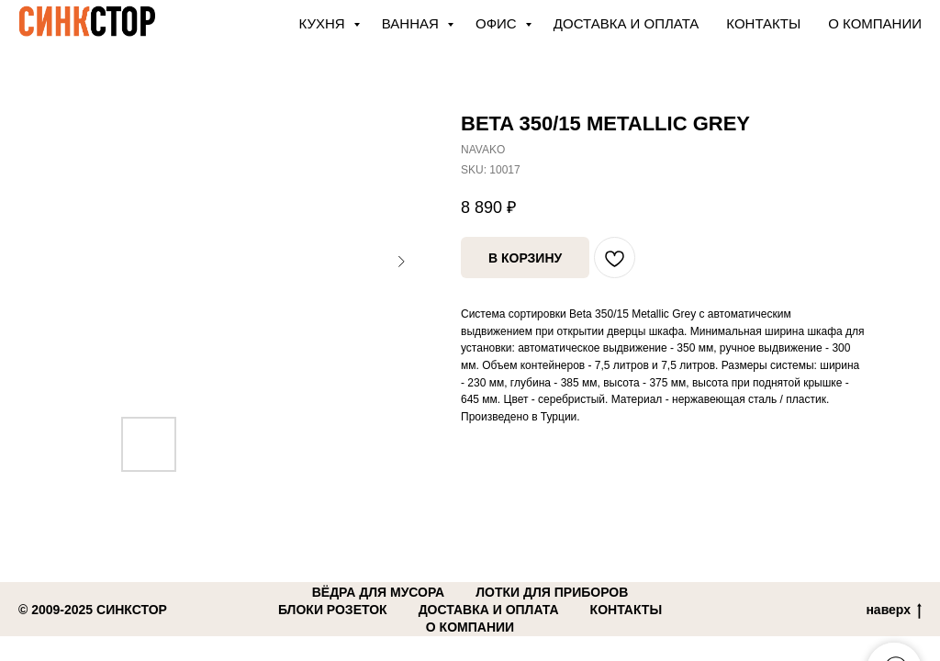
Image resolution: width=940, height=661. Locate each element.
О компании (875, 23)
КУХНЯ (324, 23)
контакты (626, 609)
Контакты (763, 23)
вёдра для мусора (378, 592)
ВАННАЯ (412, 23)
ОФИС (498, 23)
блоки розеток (332, 609)
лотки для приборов (552, 592)
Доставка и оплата (626, 23)
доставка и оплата (489, 609)
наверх (894, 610)
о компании (470, 627)
